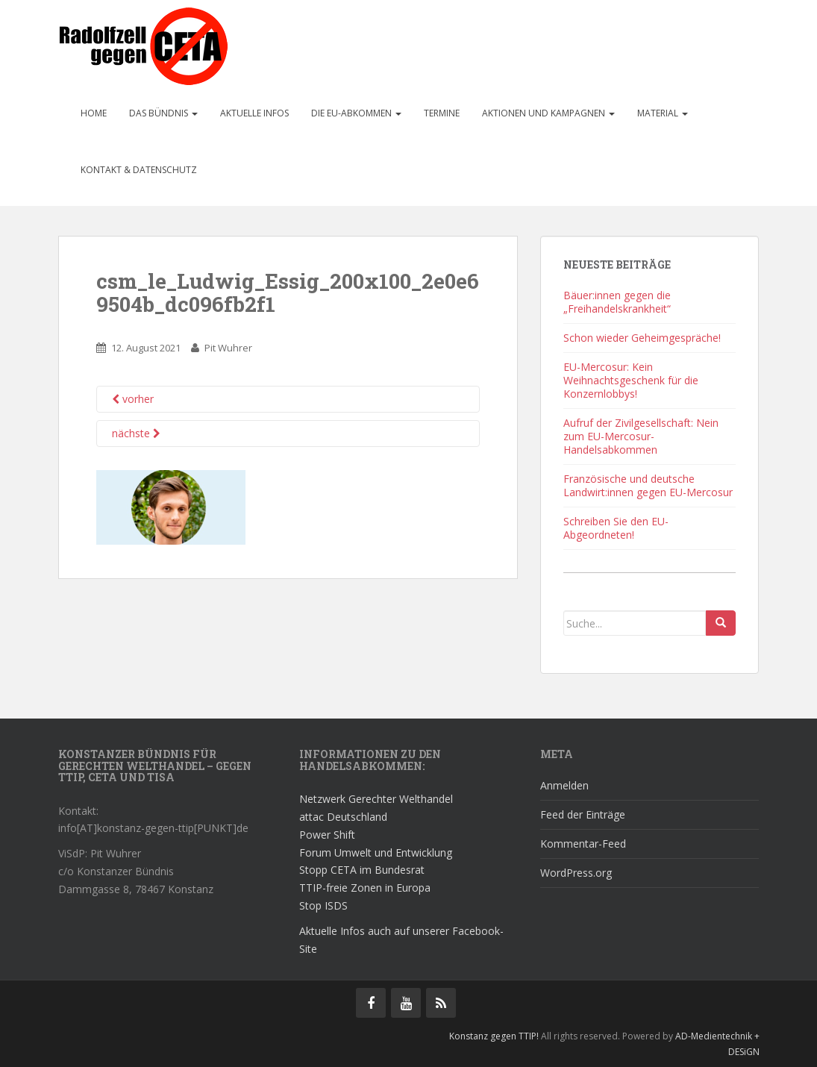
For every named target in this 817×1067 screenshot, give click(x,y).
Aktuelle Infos (254, 113)
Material (662, 113)
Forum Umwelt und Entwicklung (375, 852)
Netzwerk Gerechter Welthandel (376, 799)
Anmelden (564, 785)
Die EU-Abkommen (356, 113)
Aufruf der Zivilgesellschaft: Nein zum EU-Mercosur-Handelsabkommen (641, 436)
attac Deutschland (343, 817)
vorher (133, 399)
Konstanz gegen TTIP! (494, 1036)
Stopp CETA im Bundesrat (362, 870)
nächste (136, 433)
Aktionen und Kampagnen (548, 113)
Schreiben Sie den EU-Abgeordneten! (616, 528)
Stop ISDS (323, 905)
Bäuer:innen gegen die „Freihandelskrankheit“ (617, 302)
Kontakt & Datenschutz (139, 169)
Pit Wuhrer (228, 347)
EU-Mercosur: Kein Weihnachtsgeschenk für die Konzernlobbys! (630, 380)
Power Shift (327, 834)
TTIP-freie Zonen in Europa (365, 887)
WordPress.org (576, 873)
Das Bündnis (163, 113)
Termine (442, 113)
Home (94, 113)
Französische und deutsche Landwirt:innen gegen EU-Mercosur (648, 485)
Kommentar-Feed (583, 843)
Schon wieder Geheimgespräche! (642, 338)
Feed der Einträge (582, 814)
